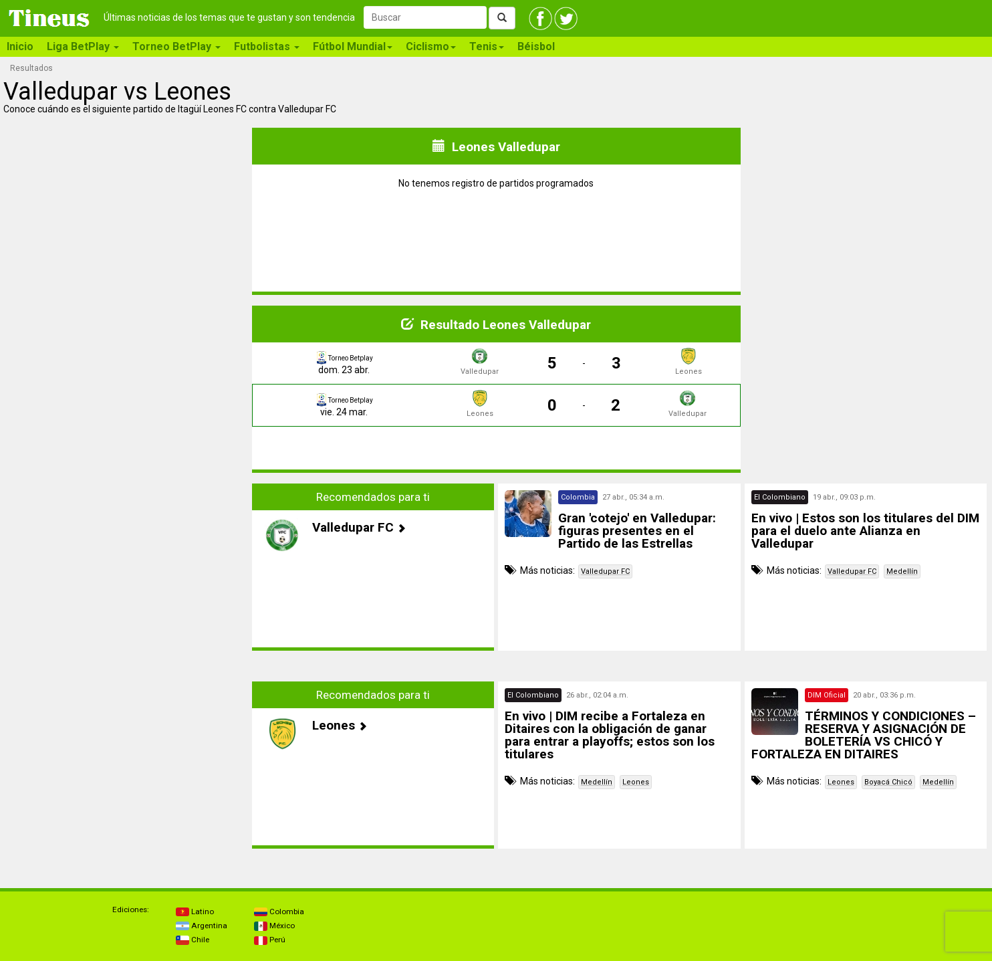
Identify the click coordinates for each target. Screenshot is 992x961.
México (274, 925)
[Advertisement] (126, 567)
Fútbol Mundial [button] (352, 46)
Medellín (902, 571)
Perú (269, 939)
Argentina (201, 925)
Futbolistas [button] (266, 46)
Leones (635, 782)
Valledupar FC (605, 571)
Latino (195, 911)
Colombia (279, 911)
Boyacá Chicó (888, 782)
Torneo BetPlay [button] (176, 46)
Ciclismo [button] (431, 46)
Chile (192, 939)
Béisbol (536, 46)
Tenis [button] (486, 46)
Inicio (20, 46)
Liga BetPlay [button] (83, 46)
